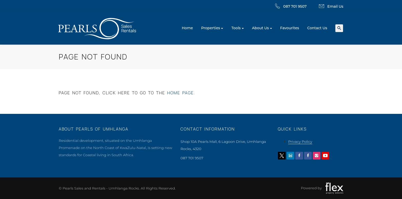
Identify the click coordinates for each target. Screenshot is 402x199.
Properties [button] (210, 28)
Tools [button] (235, 28)
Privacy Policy (300, 141)
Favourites (289, 28)
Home (187, 28)
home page (180, 93)
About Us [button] (260, 28)
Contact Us (317, 28)
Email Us (335, 6)
